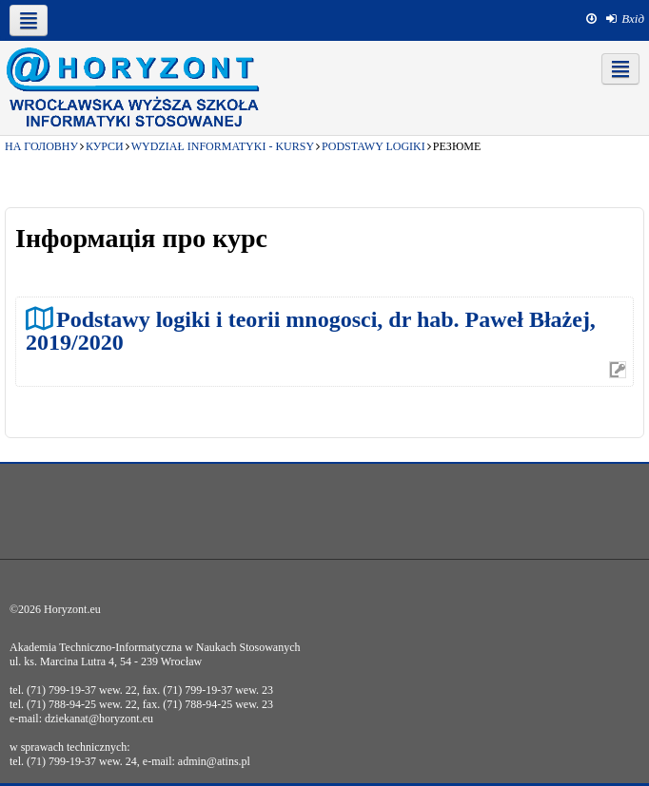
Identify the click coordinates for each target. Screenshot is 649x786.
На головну (41, 146)
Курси (105, 146)
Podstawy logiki (373, 146)
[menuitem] (625, 19)
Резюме (457, 146)
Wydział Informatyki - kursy (222, 146)
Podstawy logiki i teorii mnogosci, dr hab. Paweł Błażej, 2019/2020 (311, 330)
